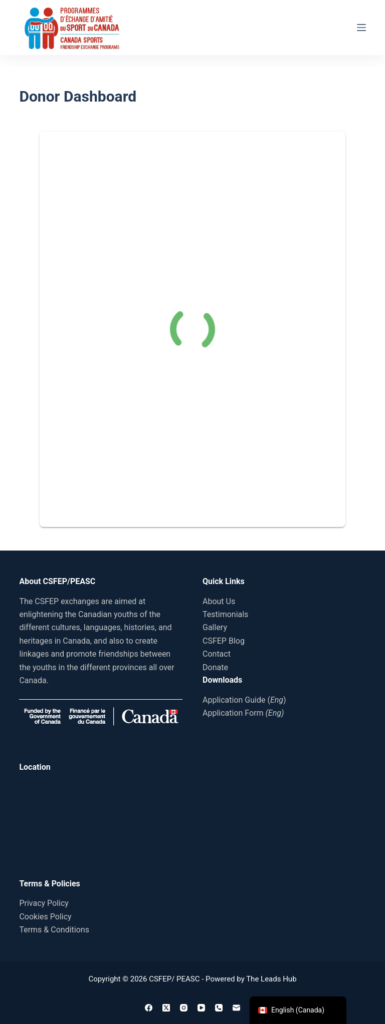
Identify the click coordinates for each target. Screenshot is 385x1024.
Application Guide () (244, 700)
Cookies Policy (45, 916)
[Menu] (361, 27)
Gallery (215, 627)
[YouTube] (201, 1007)
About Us (219, 601)
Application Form (243, 713)
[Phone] (219, 1007)
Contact (217, 654)
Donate (215, 667)
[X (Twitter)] (166, 1007)
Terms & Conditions (54, 929)
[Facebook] (148, 1007)
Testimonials (225, 614)
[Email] (236, 1007)
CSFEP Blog (224, 641)
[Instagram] (183, 1007)
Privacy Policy (44, 903)
